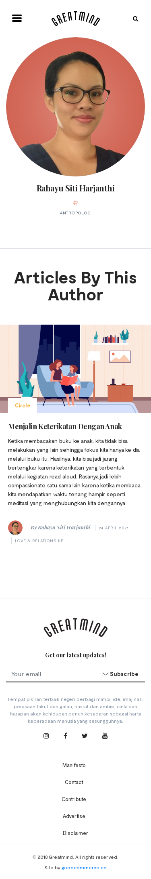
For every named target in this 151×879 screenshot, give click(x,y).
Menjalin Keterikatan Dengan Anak (65, 426)
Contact (74, 782)
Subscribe (120, 673)
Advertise (74, 816)
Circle (22, 405)
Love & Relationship (39, 540)
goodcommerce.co (84, 867)
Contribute (74, 799)
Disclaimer (75, 833)
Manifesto (74, 765)
